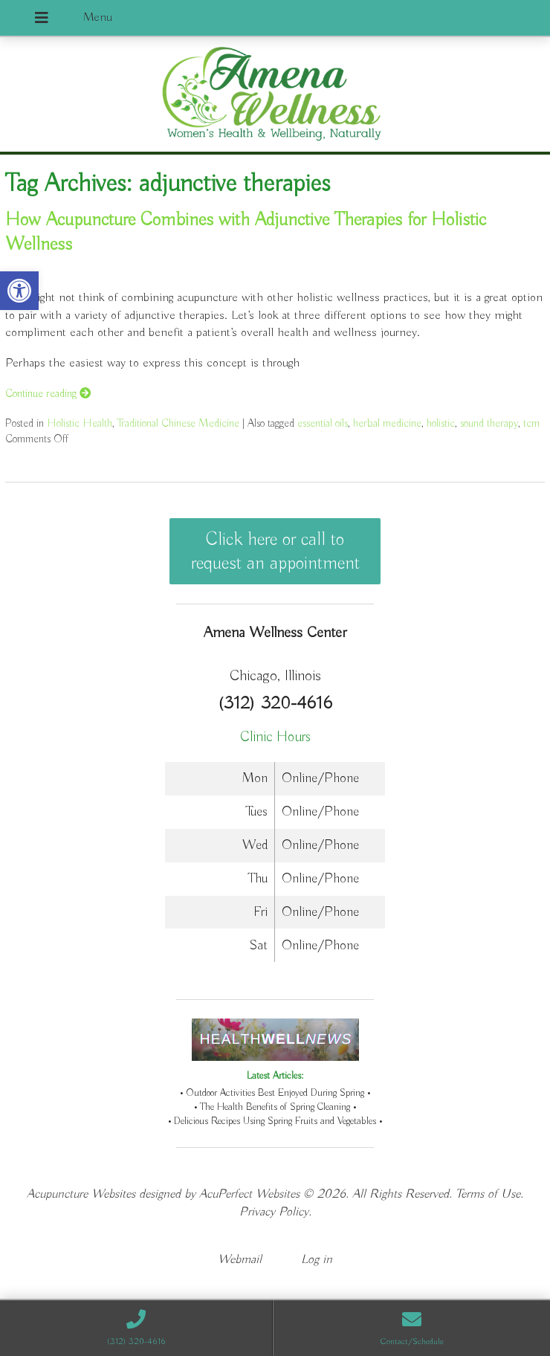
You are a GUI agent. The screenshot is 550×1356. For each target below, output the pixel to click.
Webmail (240, 1260)
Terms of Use (488, 1194)
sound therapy (489, 423)
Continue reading (48, 394)
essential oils (322, 423)
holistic (441, 423)
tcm (531, 423)
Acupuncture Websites (81, 1194)
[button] (19, 290)
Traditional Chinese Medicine (178, 423)
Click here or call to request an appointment (275, 551)
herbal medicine (387, 423)
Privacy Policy (273, 1212)
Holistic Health (79, 423)
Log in (316, 1260)
